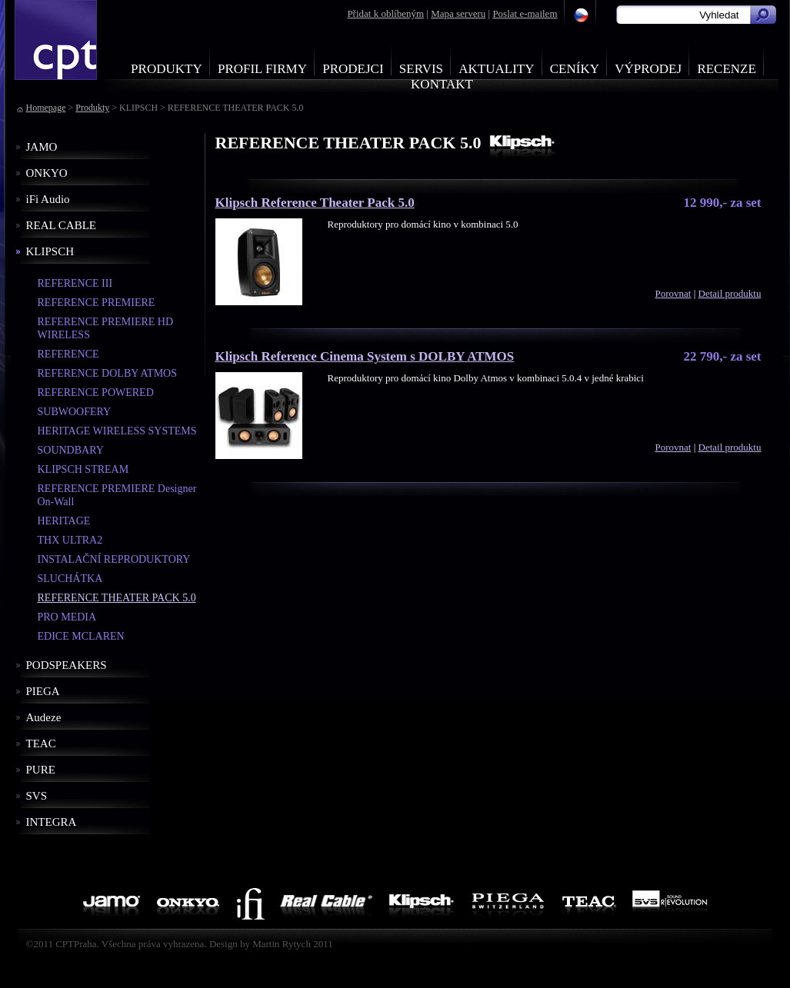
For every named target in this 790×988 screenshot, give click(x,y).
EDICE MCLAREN (81, 636)
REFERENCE (68, 354)
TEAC (41, 743)
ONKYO (47, 173)
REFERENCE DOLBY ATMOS (108, 373)
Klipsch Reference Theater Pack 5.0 (315, 202)
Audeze (44, 717)
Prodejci (352, 69)
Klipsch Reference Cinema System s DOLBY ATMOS (365, 356)
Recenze (726, 69)
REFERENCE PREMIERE (96, 302)
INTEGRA (51, 822)
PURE (40, 769)
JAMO (42, 147)
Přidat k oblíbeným (385, 13)
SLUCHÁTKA (70, 578)
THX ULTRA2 (70, 540)
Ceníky (574, 69)
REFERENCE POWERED (96, 392)
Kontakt (442, 84)
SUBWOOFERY (75, 411)
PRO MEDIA (67, 617)
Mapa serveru (458, 13)
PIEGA (43, 691)
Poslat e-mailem (524, 13)
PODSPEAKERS (66, 665)
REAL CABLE (61, 225)
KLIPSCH (50, 251)
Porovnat (673, 293)
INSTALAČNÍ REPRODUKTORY (114, 559)
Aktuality (496, 69)
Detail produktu (730, 293)
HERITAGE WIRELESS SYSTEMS (117, 431)
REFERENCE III (75, 283)
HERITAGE (64, 521)
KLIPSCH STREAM (83, 469)
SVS (37, 796)
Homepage (46, 107)
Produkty (166, 69)
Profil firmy (262, 69)
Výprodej (648, 69)
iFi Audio (48, 199)
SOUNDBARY (71, 450)
